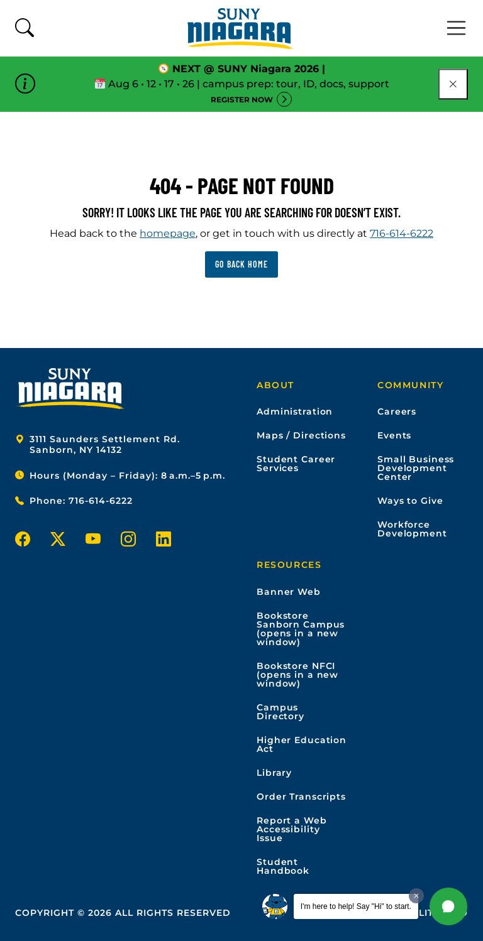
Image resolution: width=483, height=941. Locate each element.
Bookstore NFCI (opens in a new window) (297, 674)
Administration (295, 411)
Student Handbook (283, 866)
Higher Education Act (302, 744)
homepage (168, 233)
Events (394, 435)
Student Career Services (296, 464)
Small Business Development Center (415, 468)
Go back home (241, 264)
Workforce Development (412, 529)
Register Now (242, 99)
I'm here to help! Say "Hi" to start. (356, 906)
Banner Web (289, 591)
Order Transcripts (301, 796)
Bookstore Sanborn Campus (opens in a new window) (301, 629)
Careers (396, 411)
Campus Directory (280, 712)
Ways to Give (410, 500)
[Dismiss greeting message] (416, 895)
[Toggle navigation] (457, 28)
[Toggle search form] (24, 28)
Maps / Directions (301, 435)
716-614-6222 (401, 233)
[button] (448, 906)
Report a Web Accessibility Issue (292, 829)
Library (274, 772)
